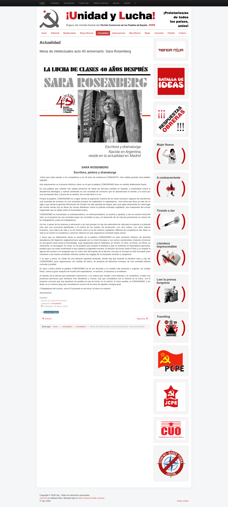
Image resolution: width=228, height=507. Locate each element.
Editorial (55, 33)
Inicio (44, 33)
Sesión (127, 3)
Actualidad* (56, 303)
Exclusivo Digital (51, 312)
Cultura (182, 33)
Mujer (147, 33)
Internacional (118, 33)
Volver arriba (182, 501)
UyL (42, 3)
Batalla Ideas (69, 33)
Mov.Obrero (135, 33)
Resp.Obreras (86, 33)
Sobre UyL (84, 3)
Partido (171, 33)
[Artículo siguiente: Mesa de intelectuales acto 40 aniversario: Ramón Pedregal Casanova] (142, 318)
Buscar (116, 3)
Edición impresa (101, 3)
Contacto (55, 3)
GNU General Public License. (91, 498)
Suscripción (69, 3)
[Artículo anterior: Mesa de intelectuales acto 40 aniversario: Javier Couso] (47, 318)
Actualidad (103, 33)
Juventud (159, 33)
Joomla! (43, 498)
